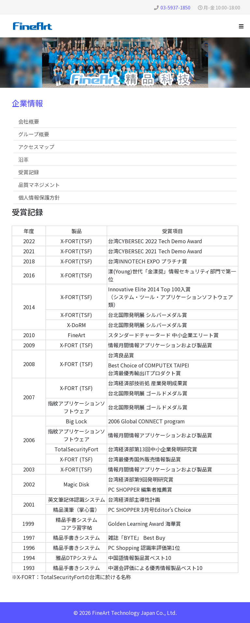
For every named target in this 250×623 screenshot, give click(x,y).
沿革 (23, 159)
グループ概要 (33, 134)
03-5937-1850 (175, 7)
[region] (125, 62)
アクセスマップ (36, 147)
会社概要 (28, 121)
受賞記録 (28, 172)
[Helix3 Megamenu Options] (241, 26)
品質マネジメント (39, 185)
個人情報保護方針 (39, 197)
